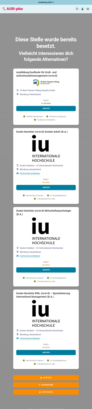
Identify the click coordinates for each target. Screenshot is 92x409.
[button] (88, 9)
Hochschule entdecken (30, 173)
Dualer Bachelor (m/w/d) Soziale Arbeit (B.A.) (42, 131)
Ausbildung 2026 (46, 2)
